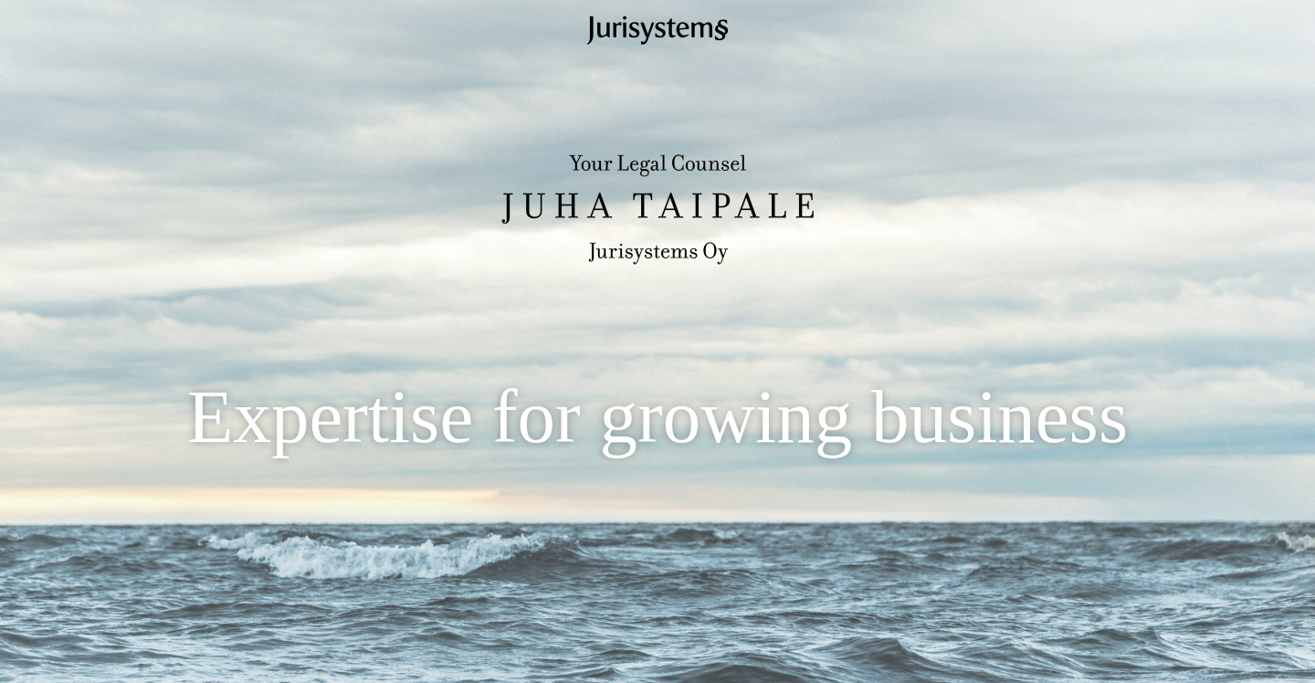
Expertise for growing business (657, 416)
